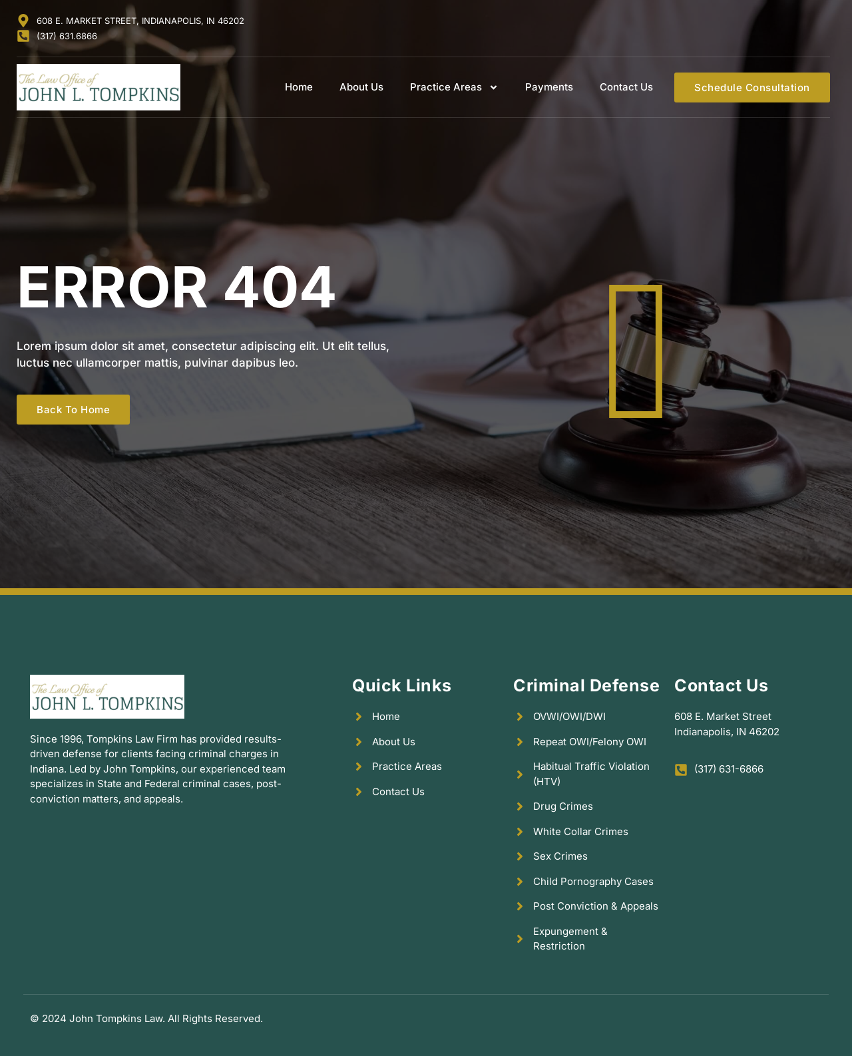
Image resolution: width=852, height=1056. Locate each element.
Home (299, 87)
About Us (361, 87)
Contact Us (626, 87)
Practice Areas (454, 87)
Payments (549, 87)
